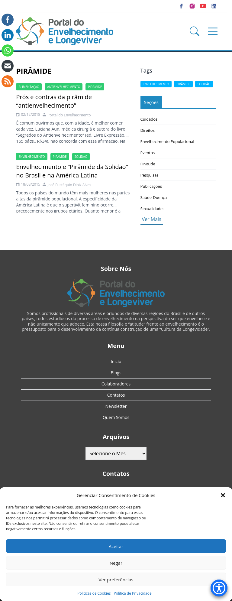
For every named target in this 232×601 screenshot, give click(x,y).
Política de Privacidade (132, 593)
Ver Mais (151, 219)
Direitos (147, 130)
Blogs (116, 372)
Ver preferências (116, 580)
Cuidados (149, 119)
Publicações (151, 186)
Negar (116, 563)
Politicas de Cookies (94, 593)
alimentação (28, 87)
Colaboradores (116, 384)
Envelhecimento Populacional (167, 141)
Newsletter (116, 406)
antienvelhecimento (63, 87)
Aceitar (116, 546)
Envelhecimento (31, 156)
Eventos (147, 152)
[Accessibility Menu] (219, 588)
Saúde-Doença (153, 197)
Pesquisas (149, 175)
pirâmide (95, 87)
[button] (223, 495)
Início (116, 361)
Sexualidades (152, 208)
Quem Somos (116, 417)
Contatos (116, 395)
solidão (81, 156)
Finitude (147, 164)
